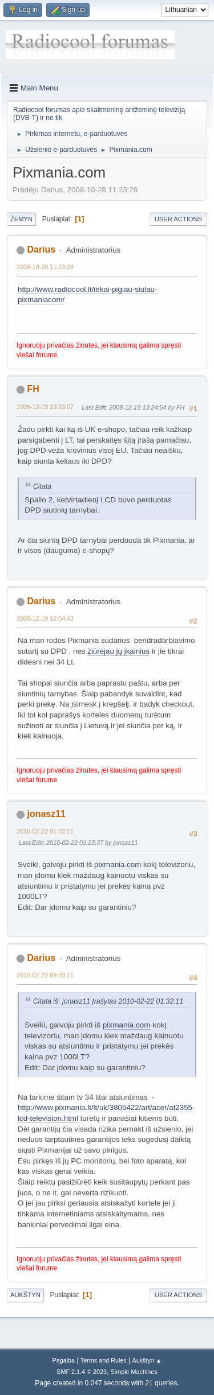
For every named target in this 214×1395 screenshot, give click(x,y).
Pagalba (63, 1360)
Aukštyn (25, 1294)
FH (33, 389)
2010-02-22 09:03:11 (45, 975)
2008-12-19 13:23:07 (45, 406)
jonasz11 (46, 814)
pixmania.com (117, 864)
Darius (41, 249)
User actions (178, 219)
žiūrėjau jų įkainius (118, 651)
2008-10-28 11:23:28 (45, 266)
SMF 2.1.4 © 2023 (81, 1371)
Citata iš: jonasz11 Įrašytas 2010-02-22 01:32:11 (108, 1001)
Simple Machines (134, 1371)
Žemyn (21, 219)
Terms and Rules (103, 1360)
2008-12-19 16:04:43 (45, 618)
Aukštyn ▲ (147, 1360)
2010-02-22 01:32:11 (45, 831)
